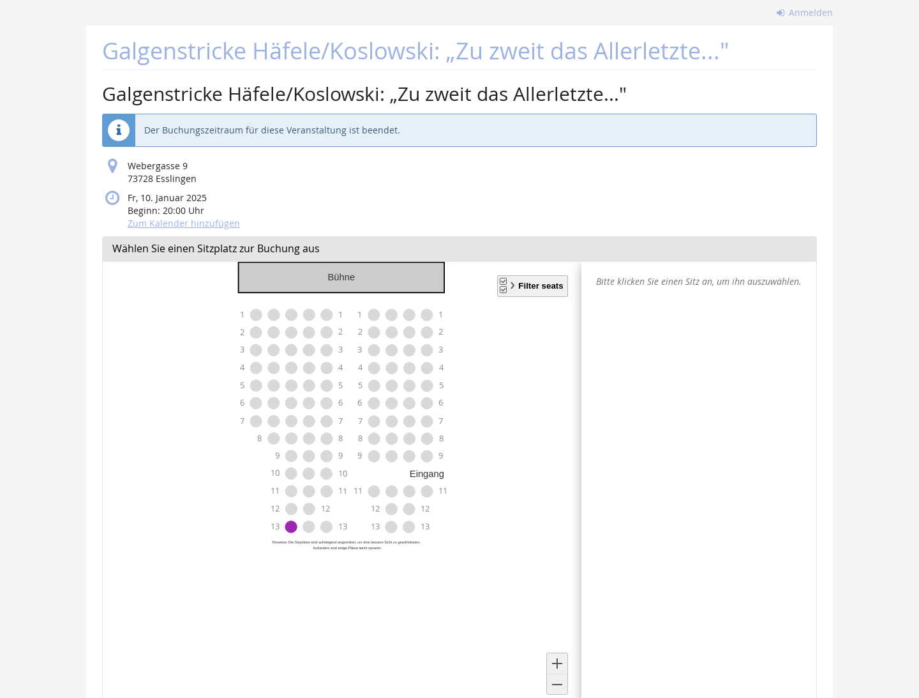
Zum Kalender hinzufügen (184, 223)
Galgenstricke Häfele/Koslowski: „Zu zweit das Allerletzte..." (415, 50)
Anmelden (805, 12)
